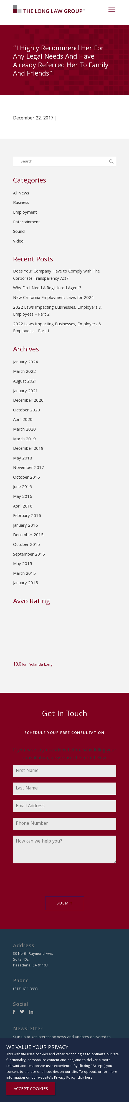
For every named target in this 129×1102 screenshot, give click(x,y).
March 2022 (24, 372)
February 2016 (27, 516)
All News (21, 193)
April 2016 (22, 506)
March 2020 (24, 429)
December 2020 (28, 400)
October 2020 (26, 410)
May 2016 (22, 497)
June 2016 (22, 487)
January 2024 (25, 362)
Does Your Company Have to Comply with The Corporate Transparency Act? (56, 275)
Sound (19, 232)
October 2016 (26, 477)
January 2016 (25, 525)
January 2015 (25, 583)
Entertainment (26, 222)
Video (18, 241)
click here (84, 1078)
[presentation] (55, 883)
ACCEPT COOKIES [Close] (31, 1089)
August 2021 (25, 381)
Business (21, 203)
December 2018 (28, 449)
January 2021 (25, 391)
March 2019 (24, 439)
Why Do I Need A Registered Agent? (47, 288)
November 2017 (28, 468)
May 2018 (22, 458)
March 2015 (24, 574)
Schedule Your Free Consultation (64, 733)
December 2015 (28, 535)
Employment (25, 212)
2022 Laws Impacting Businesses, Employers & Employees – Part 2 (57, 311)
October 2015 (26, 545)
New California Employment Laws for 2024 (53, 298)
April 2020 (22, 420)
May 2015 (22, 564)
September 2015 (29, 554)
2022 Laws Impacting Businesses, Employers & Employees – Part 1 (57, 328)
